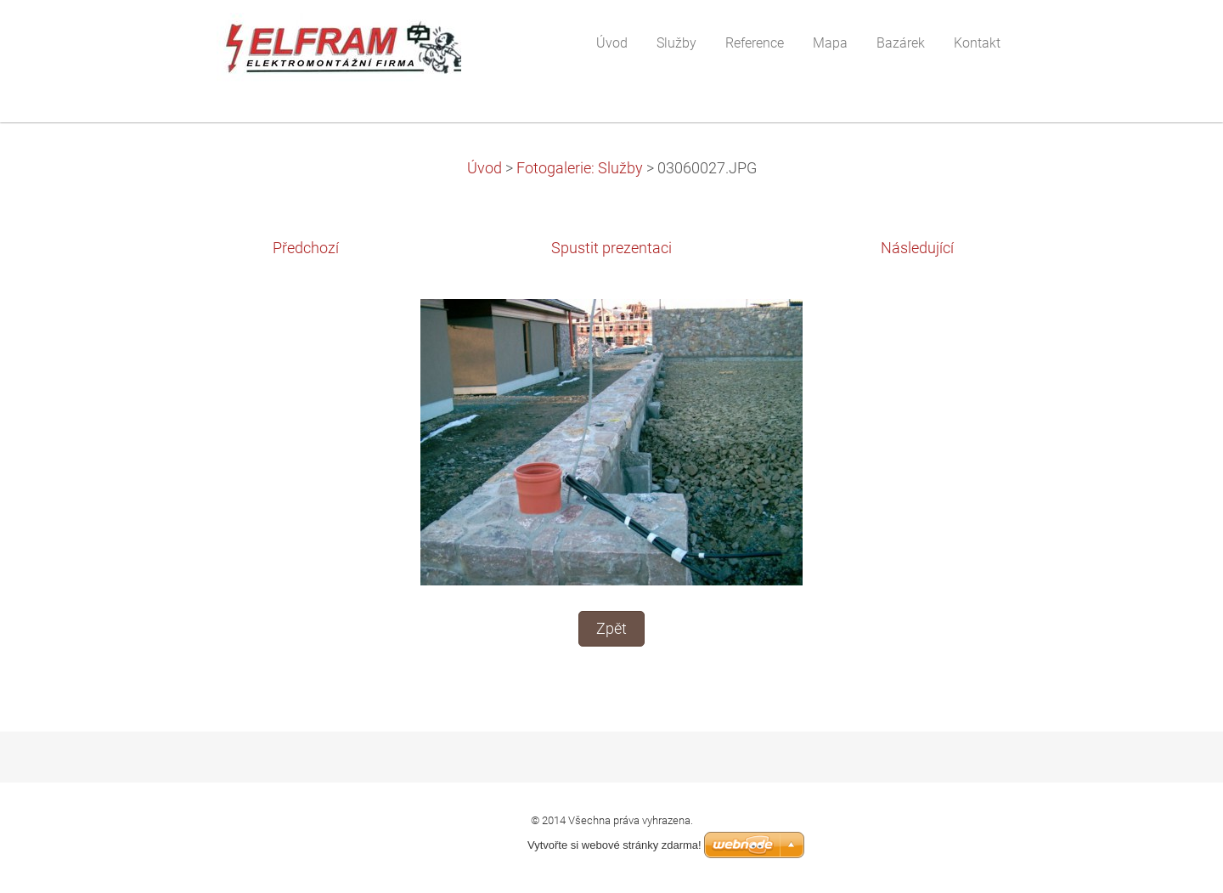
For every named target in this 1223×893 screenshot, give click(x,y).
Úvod (484, 168)
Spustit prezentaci (611, 248)
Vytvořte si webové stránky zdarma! (614, 845)
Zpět (611, 628)
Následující (917, 248)
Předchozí (306, 248)
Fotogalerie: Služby (579, 168)
